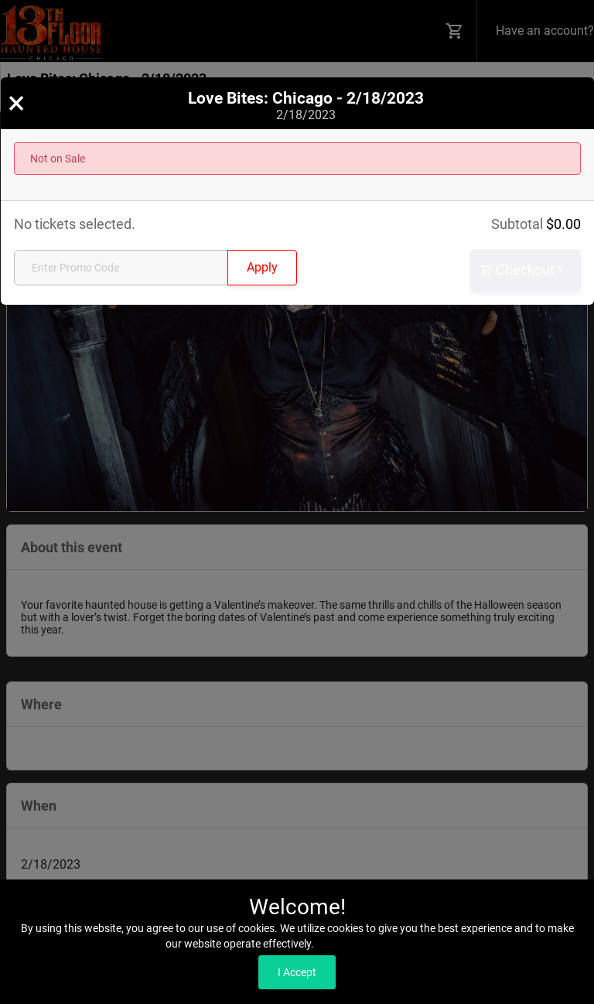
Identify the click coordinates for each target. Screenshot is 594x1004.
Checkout (523, 270)
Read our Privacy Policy (372, 943)
